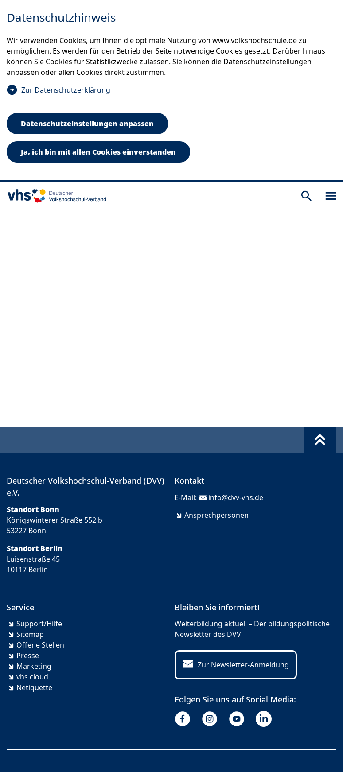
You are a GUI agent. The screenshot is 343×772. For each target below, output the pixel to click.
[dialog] (171, 91)
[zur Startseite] (55, 196)
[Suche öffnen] (306, 196)
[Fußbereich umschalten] (320, 440)
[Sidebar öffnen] (331, 196)
